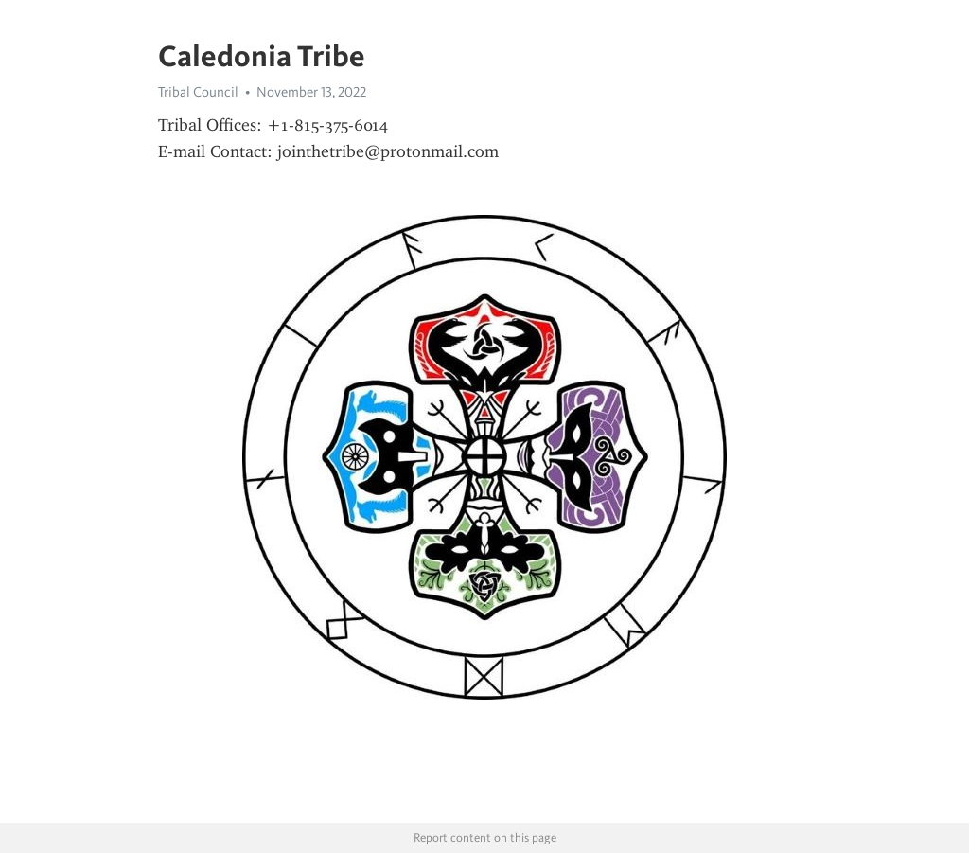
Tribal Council (198, 91)
